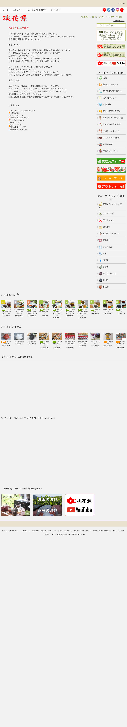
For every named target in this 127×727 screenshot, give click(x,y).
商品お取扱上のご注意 (18, 127)
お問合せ (35, 531)
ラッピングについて (17, 120)
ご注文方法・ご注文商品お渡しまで (22, 111)
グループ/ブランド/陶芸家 (34, 10)
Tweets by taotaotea (12, 489)
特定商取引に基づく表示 (18, 129)
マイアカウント (25, 531)
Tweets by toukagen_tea (32, 489)
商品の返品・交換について (19, 118)
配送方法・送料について (82, 531)
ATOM (121, 531)
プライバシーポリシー (48, 531)
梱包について (15, 122)
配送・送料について (17, 115)
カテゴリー (16, 10)
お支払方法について (65, 531)
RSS (115, 531)
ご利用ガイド (54, 10)
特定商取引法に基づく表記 (102, 531)
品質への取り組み (16, 125)
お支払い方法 (15, 113)
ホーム (5, 10)
